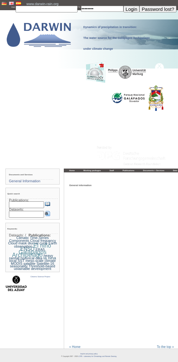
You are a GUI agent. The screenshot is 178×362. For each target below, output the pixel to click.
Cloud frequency (43, 241)
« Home (74, 347)
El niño (42, 246)
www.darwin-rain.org (42, 4)
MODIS (16, 263)
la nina (49, 258)
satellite (30, 263)
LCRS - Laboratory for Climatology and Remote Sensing (97, 356)
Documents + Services (153, 170)
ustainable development (32, 269)
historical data (31, 258)
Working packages (92, 170)
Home (72, 170)
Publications (128, 170)
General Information (24, 181)
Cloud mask (17, 243)
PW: (79, 7)
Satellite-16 (45, 263)
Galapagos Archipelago (29, 253)
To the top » (165, 347)
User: (13, 7)
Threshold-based (42, 266)
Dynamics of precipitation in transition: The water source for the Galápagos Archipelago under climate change (116, 37)
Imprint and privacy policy (89, 354)
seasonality (18, 266)
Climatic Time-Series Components (29, 239)
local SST (17, 261)
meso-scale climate (41, 261)
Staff (111, 170)
